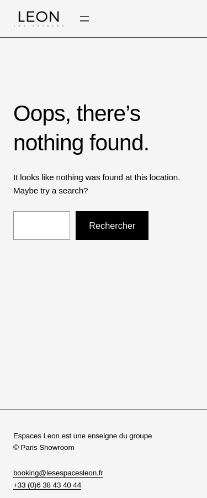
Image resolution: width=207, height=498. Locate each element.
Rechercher (112, 225)
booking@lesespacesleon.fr (58, 473)
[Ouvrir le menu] (84, 18)
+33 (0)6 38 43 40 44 (47, 485)
